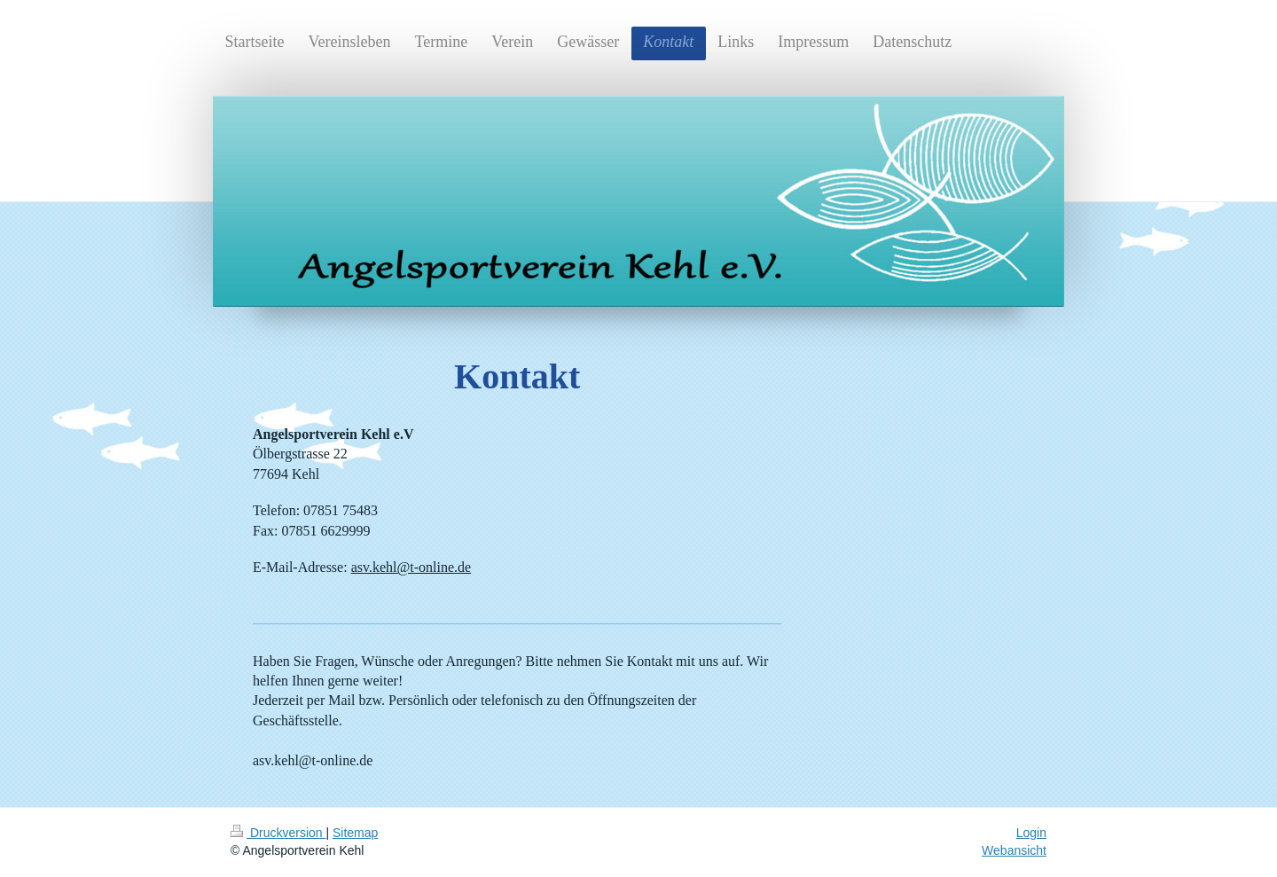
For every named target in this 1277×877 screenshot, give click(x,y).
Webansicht (1014, 850)
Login (1031, 833)
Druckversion (278, 833)
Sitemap (355, 833)
